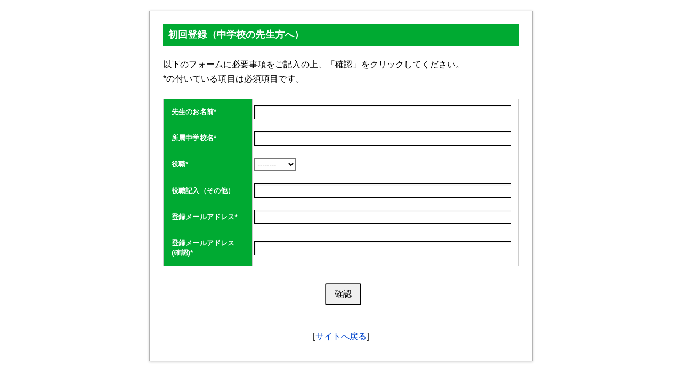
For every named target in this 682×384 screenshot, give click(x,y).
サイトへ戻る (341, 336)
